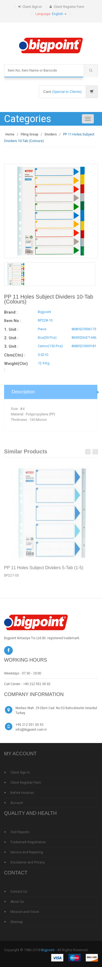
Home (9, 134)
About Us (17, 902)
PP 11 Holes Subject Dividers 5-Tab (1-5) (43, 569)
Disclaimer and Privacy (27, 862)
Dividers (51, 134)
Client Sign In (20, 772)
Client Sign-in (32, 7)
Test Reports (19, 832)
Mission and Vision (24, 912)
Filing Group (29, 134)
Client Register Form (69, 7)
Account (16, 803)
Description (23, 393)
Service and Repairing (26, 852)
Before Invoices (22, 793)
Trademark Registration (28, 842)
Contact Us (18, 892)
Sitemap (16, 922)
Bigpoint (47, 950)
